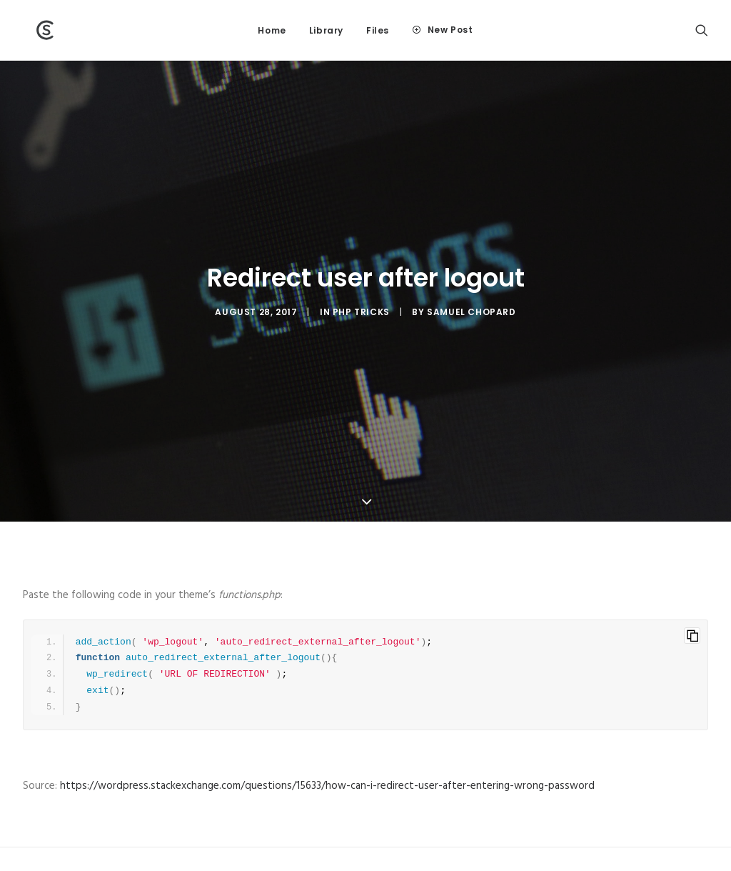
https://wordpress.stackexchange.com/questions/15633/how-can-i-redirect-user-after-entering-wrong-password (327, 740)
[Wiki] (33, 30)
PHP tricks (361, 289)
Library (326, 30)
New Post (450, 30)
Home (272, 30)
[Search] (701, 30)
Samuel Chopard (471, 289)
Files (377, 30)
